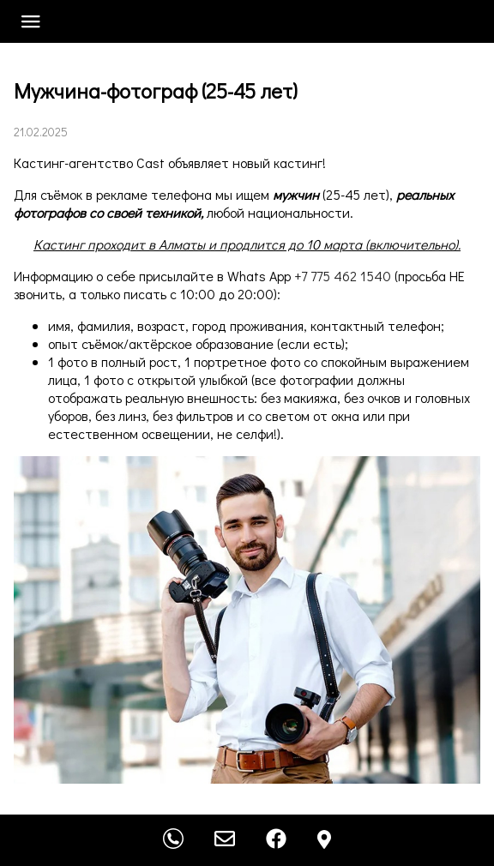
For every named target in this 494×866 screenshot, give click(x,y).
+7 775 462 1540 (342, 276)
